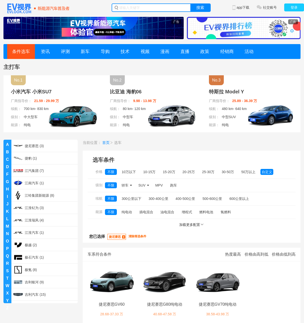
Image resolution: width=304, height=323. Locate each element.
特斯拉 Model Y (226, 91)
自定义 (267, 172)
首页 (106, 142)
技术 (125, 51)
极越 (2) (25, 245)
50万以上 (248, 172)
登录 (294, 7)
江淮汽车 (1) (28, 233)
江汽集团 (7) (28, 171)
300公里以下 (131, 199)
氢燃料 (226, 212)
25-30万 (208, 172)
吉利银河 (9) (28, 282)
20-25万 (188, 172)
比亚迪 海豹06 (126, 91)
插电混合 (146, 212)
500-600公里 (212, 199)
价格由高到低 (256, 254)
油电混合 (167, 212)
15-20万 (169, 172)
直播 (184, 51)
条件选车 (21, 51)
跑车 (173, 185)
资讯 (45, 51)
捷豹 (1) (25, 158)
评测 (65, 51)
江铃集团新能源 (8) (33, 195)
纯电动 (127, 212)
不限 (110, 172)
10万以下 (129, 172)
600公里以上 (239, 199)
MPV (159, 185)
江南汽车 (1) (28, 183)
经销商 (227, 51)
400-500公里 (185, 199)
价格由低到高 (284, 254)
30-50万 (228, 172)
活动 (249, 51)
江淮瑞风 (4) (28, 220)
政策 (204, 51)
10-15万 (149, 172)
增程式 (187, 212)
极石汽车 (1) (28, 257)
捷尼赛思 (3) (28, 146)
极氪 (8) (25, 270)
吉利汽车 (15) (29, 294)
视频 (145, 51)
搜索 (200, 7)
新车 (85, 51)
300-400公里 (158, 199)
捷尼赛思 (115, 237)
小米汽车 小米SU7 (31, 91)
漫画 (164, 51)
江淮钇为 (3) (28, 208)
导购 (105, 51)
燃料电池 (206, 212)
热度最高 (233, 254)
